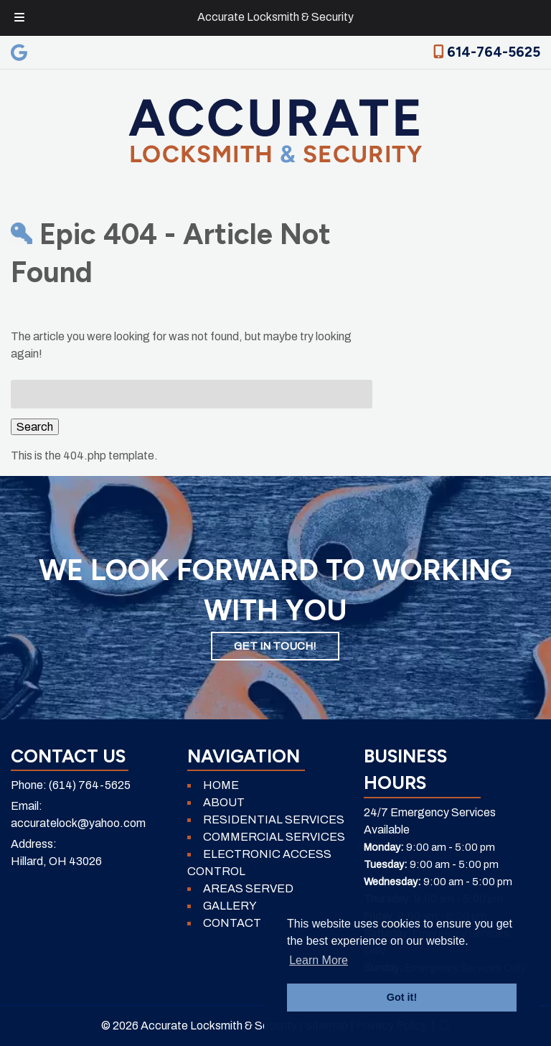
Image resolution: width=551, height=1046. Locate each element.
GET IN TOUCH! (275, 646)
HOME (221, 785)
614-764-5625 (486, 52)
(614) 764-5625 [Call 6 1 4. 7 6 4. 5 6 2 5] (90, 785)
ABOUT (224, 802)
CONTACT (232, 923)
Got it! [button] (402, 997)
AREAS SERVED (248, 888)
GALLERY (230, 906)
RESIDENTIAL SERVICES (273, 819)
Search (35, 427)
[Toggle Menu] (19, 18)
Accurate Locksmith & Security (275, 17)
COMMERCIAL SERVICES (274, 837)
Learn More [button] (318, 960)
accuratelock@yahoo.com (78, 823)
